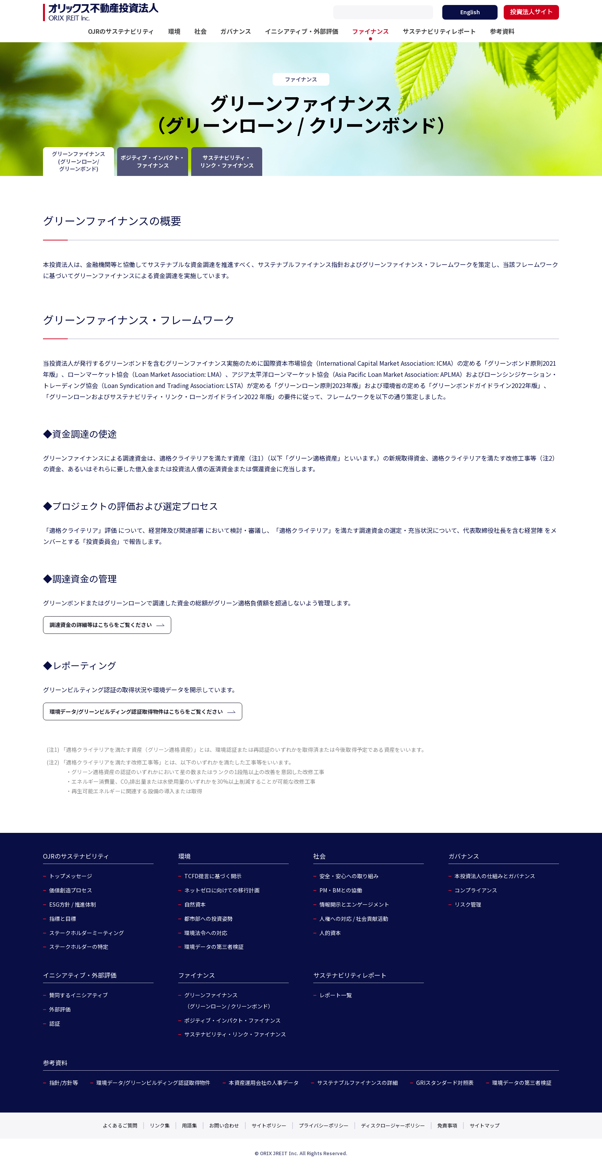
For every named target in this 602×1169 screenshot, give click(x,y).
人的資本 (330, 933)
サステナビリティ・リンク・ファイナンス (227, 161)
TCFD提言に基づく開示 (212, 876)
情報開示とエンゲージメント (354, 904)
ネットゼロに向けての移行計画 (222, 890)
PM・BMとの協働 (340, 890)
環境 (174, 31)
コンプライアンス (476, 890)
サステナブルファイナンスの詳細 (357, 1082)
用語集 (189, 1125)
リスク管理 (468, 904)
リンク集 (160, 1125)
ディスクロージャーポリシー (393, 1125)
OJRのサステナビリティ (121, 31)
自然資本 (195, 904)
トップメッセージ (70, 876)
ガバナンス (235, 31)
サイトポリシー (268, 1125)
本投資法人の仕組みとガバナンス (495, 876)
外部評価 (60, 1009)
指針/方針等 (63, 1082)
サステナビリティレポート (439, 31)
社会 (200, 31)
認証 (54, 1023)
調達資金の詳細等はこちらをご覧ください (101, 624)
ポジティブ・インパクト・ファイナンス (153, 161)
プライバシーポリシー (324, 1125)
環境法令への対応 (205, 933)
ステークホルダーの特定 (78, 946)
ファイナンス (370, 31)
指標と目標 (62, 918)
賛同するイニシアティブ (78, 995)
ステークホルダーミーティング (86, 933)
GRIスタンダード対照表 (445, 1082)
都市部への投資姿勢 (208, 918)
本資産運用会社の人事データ (264, 1082)
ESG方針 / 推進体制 (72, 904)
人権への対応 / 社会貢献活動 (353, 918)
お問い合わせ (224, 1125)
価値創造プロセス (70, 890)
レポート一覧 (335, 995)
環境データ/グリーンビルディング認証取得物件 (153, 1082)
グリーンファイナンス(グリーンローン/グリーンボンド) (78, 161)
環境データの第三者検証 (213, 946)
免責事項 (447, 1125)
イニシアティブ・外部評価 (301, 31)
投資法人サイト (531, 12)
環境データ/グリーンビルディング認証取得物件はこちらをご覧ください (136, 711)
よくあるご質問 (120, 1125)
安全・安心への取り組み (349, 876)
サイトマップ (484, 1125)
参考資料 (502, 31)
